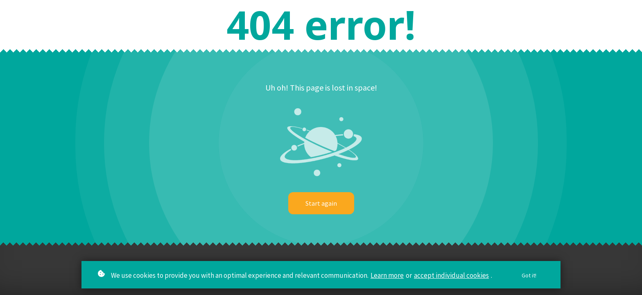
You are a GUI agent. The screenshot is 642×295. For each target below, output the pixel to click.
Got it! (529, 275)
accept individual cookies (451, 275)
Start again (321, 203)
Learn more (387, 275)
